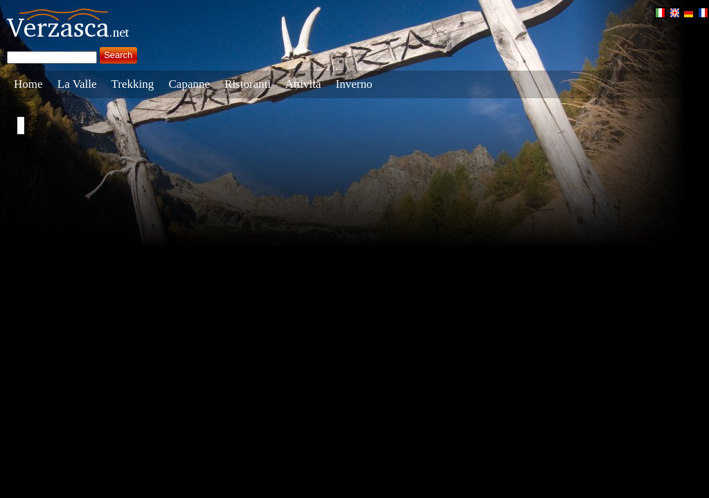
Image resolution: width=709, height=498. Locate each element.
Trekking (132, 84)
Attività (303, 84)
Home (28, 84)
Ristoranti (247, 84)
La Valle (77, 84)
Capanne (189, 84)
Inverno (354, 84)
